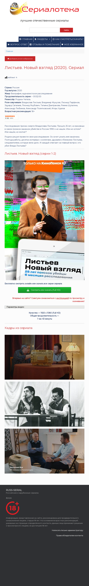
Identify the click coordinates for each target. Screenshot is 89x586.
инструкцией (62, 298)
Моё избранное (73, 44)
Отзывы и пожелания (45, 44)
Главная (27, 39)
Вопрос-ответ (19, 44)
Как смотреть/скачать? (69, 39)
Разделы (44, 39)
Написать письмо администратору (67, 530)
